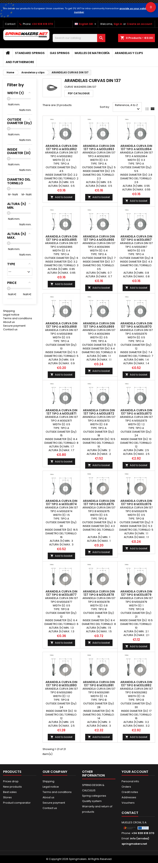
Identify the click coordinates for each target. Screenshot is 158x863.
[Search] (79, 38)
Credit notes (130, 792)
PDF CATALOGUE (79, 93)
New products (12, 787)
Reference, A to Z (128, 107)
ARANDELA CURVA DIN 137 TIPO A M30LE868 (61, 325)
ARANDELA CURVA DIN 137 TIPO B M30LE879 (136, 593)
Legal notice (11, 287)
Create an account (139, 24)
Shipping (9, 283)
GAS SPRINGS (60, 53)
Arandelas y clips (129, 53)
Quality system (92, 801)
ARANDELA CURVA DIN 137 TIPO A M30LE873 (136, 412)
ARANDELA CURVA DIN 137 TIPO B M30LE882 (136, 683)
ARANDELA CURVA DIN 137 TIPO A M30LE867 (136, 238)
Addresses (129, 797)
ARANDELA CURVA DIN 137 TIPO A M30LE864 (136, 147)
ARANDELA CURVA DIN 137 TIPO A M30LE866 (99, 238)
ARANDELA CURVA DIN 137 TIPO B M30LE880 (61, 683)
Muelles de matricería (92, 53)
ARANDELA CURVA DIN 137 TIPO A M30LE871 (61, 412)
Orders (126, 787)
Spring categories (94, 796)
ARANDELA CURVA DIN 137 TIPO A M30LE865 (61, 238)
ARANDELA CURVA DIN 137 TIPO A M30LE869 (99, 325)
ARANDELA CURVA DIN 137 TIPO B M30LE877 (61, 593)
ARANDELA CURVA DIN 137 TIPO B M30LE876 (136, 502)
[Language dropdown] (86, 24)
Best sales (10, 792)
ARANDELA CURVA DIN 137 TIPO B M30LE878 (99, 593)
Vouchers (128, 803)
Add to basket (61, 197)
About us (9, 294)
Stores (7, 797)
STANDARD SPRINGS (30, 53)
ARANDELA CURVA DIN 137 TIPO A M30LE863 (99, 147)
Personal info (130, 781)
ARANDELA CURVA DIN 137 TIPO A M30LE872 (99, 412)
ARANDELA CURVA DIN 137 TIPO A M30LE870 (136, 325)
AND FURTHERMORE (20, 62)
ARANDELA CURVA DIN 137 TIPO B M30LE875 (99, 502)
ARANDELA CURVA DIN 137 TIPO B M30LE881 (99, 683)
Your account (135, 771)
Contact (10, 24)
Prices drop (11, 781)
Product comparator (17, 803)
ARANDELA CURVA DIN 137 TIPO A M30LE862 (61, 147)
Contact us (10, 302)
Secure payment (14, 298)
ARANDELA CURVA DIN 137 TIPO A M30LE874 (61, 502)
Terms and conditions (17, 291)
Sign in (118, 24)
